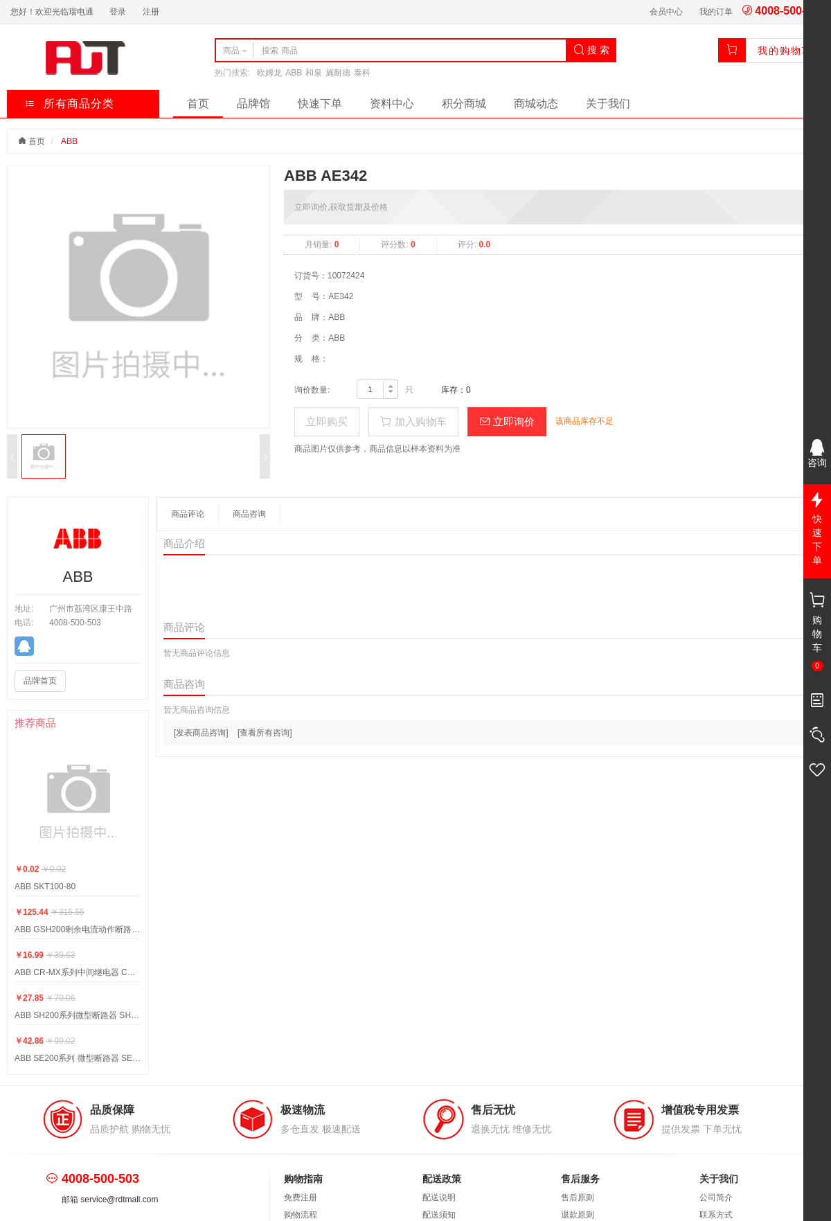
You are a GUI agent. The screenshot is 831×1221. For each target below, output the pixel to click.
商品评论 (187, 514)
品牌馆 (253, 103)
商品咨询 (249, 514)
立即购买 (327, 421)
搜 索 (591, 49)
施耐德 (337, 73)
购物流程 (300, 1215)
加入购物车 (413, 421)
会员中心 (666, 12)
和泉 (313, 73)
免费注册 (300, 1197)
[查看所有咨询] (265, 733)
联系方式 (716, 1215)
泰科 (362, 73)
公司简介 (716, 1197)
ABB (293, 73)
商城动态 (536, 103)
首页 (198, 103)
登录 (117, 12)
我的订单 (716, 12)
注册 (151, 12)
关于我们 (608, 103)
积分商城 (464, 103)
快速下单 (320, 103)
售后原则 (577, 1197)
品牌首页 (40, 681)
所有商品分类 (69, 103)
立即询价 (507, 421)
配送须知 (439, 1215)
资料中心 (392, 103)
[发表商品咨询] (201, 733)
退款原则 (577, 1215)
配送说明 (439, 1197)
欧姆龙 (269, 73)
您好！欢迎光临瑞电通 (51, 12)
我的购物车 (785, 50)
